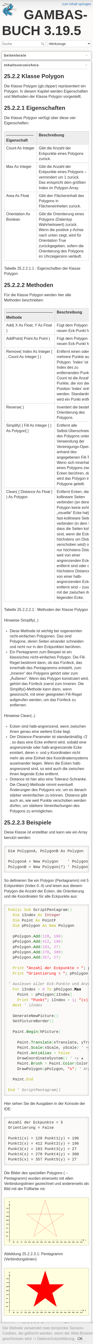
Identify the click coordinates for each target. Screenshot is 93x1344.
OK (80, 1339)
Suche (43, 43)
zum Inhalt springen (76, 4)
